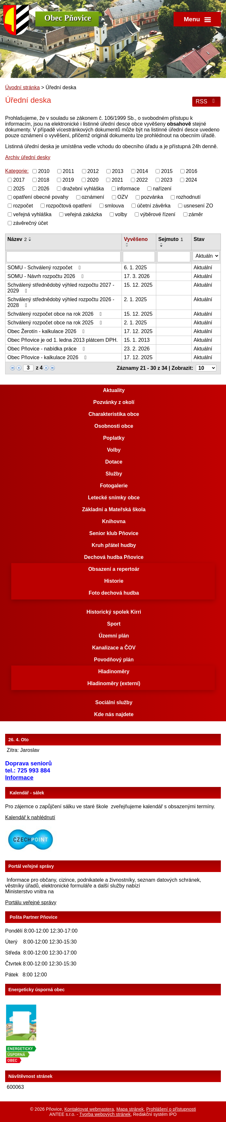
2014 (142, 171)
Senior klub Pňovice (114, 533)
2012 (93, 171)
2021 (117, 180)
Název (17, 239)
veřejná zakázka (83, 214)
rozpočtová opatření (68, 205)
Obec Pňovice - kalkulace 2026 (48, 357)
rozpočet (23, 205)
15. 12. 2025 (138, 285)
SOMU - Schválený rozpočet (45, 267)
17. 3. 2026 (136, 276)
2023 (167, 180)
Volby (114, 450)
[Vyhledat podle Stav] (206, 256)
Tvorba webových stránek (105, 1114)
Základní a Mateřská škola (113, 509)
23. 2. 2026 (136, 348)
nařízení (162, 188)
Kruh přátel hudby (114, 545)
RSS (206, 101)
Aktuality (114, 390)
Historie (113, 581)
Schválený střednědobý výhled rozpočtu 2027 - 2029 (60, 287)
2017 (19, 180)
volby (121, 214)
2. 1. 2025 (135, 299)
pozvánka (152, 197)
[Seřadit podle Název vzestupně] (30, 237)
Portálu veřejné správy (30, 902)
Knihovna (114, 521)
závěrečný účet (30, 222)
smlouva (114, 205)
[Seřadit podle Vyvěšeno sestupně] (127, 246)
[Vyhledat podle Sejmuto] (173, 256)
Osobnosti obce (114, 426)
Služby (113, 473)
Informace (19, 777)
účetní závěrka (153, 205)
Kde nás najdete (114, 714)
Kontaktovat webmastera (89, 1109)
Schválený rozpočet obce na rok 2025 (55, 322)
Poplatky (114, 438)
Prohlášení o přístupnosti (171, 1109)
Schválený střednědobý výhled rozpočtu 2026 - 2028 (60, 302)
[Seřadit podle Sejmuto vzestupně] (161, 243)
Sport (114, 624)
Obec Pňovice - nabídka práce (47, 348)
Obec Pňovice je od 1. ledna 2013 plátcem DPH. (62, 340)
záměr (196, 214)
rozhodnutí (188, 197)
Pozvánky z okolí (113, 402)
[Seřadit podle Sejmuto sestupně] (161, 246)
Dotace (113, 462)
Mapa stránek (130, 1109)
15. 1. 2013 (136, 340)
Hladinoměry (114, 671)
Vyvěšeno (136, 239)
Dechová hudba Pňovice (114, 557)
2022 (142, 180)
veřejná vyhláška (32, 214)
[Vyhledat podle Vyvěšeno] (139, 256)
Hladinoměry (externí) (113, 683)
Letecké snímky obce (114, 497)
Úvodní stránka (22, 87)
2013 (117, 171)
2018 (44, 180)
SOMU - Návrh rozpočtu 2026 (46, 276)
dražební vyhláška (83, 188)
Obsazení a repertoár (113, 569)
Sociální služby (113, 702)
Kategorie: (17, 171)
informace (128, 188)
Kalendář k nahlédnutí (30, 817)
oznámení (93, 197)
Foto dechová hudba (114, 593)
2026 (44, 188)
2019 (68, 180)
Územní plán (114, 635)
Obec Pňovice (67, 18)
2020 (93, 180)
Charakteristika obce (113, 414)
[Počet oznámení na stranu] (206, 368)
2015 (167, 171)
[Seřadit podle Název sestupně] (30, 240)
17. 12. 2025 (138, 331)
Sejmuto (170, 239)
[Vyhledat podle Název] (63, 256)
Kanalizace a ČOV (113, 647)
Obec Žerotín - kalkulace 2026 (47, 331)
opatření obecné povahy (40, 197)
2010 (44, 171)
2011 (68, 171)
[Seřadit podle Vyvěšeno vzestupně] (127, 243)
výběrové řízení (157, 214)
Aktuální (203, 267)
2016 (191, 171)
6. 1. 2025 (135, 267)
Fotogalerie (114, 485)
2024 (191, 180)
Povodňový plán (114, 659)
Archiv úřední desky (27, 157)
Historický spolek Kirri (113, 612)
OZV (122, 197)
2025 (19, 188)
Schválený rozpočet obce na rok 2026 (55, 314)
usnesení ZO (198, 205)
